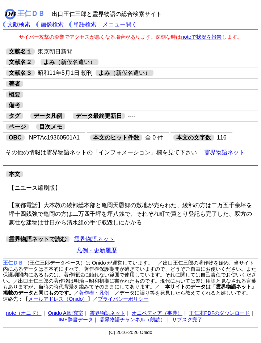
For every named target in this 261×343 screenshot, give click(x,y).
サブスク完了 (187, 319)
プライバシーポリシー (123, 299)
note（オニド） (23, 313)
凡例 (104, 293)
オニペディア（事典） (157, 313)
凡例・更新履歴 (96, 250)
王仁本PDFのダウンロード (219, 313)
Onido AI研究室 (65, 313)
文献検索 (18, 24)
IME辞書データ (76, 319)
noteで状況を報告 (201, 37)
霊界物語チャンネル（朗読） (132, 319)
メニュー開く (119, 24)
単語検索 (85, 24)
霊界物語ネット (224, 152)
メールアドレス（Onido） (58, 299)
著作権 (86, 293)
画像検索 (52, 24)
